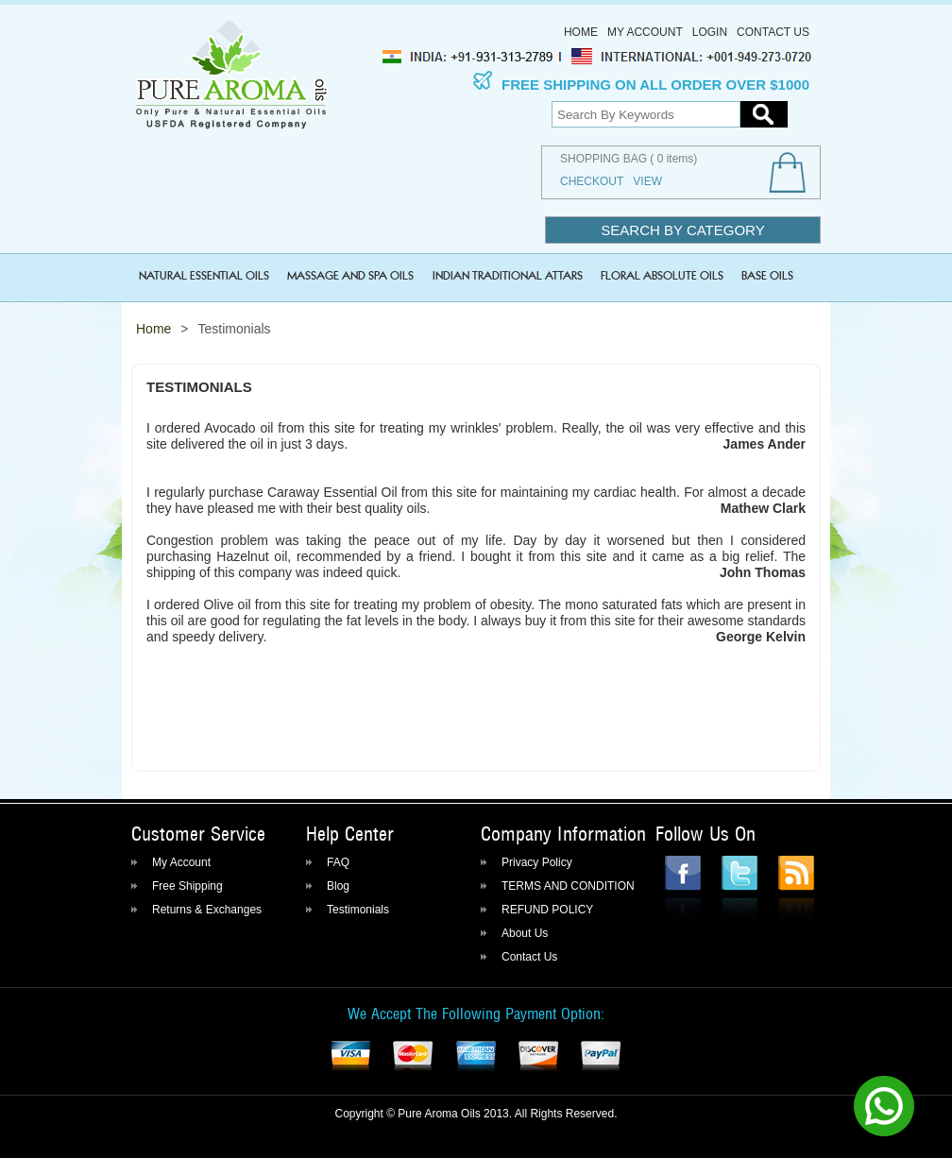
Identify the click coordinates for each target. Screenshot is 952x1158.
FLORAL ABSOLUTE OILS (662, 274)
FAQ (338, 862)
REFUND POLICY (547, 909)
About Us (525, 933)
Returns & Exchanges (207, 909)
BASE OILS (767, 274)
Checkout (591, 181)
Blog (338, 886)
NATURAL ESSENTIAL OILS (204, 274)
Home (581, 32)
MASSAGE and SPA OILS (350, 274)
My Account (645, 32)
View (647, 181)
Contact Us (773, 32)
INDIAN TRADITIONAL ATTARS (508, 274)
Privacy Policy (537, 862)
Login (709, 32)
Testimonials (358, 909)
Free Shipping (187, 886)
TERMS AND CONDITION (568, 886)
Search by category (682, 230)
